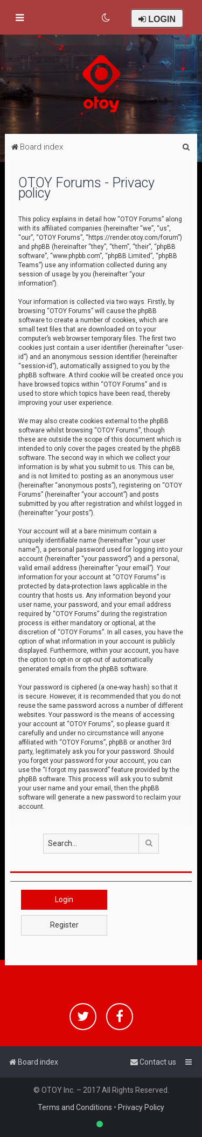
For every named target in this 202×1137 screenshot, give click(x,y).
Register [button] (64, 925)
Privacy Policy (141, 1107)
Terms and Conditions (75, 1107)
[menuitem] (106, 17)
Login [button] (64, 899)
